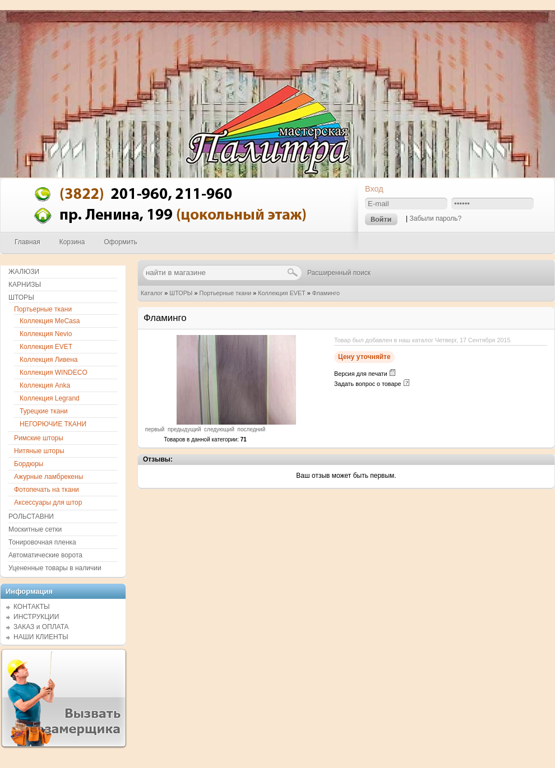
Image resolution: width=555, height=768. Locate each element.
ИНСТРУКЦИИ (36, 617)
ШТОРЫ (180, 293)
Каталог (152, 293)
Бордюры (28, 464)
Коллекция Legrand (50, 398)
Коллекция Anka (45, 385)
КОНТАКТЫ (31, 607)
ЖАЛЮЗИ (23, 272)
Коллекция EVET (281, 293)
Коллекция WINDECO (53, 372)
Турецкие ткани (44, 411)
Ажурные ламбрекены (48, 477)
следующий (219, 429)
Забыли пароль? (435, 218)
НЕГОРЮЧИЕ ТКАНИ (53, 424)
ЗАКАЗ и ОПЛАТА (41, 627)
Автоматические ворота (45, 555)
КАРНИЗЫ (24, 284)
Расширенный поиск (339, 273)
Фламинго (326, 293)
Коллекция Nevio (46, 334)
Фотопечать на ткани (46, 490)
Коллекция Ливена (49, 360)
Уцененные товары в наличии (54, 568)
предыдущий (184, 429)
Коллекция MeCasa (50, 321)
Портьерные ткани (225, 293)
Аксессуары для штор (48, 502)
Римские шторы (38, 438)
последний (252, 429)
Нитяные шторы (39, 451)
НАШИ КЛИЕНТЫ (40, 637)
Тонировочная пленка (42, 542)
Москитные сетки (35, 529)
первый (155, 429)
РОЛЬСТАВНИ (31, 516)
